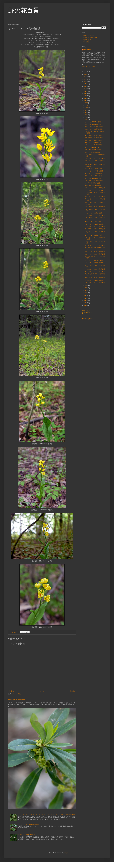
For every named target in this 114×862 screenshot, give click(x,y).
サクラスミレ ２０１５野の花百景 (95, 158)
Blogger (66, 853)
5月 (86, 119)
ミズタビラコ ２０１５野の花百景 (95, 206)
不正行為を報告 (87, 319)
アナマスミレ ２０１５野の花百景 (95, 271)
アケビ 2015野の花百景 (92, 147)
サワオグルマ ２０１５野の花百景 (95, 215)
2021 (85, 86)
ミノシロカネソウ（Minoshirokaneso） (29, 824)
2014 (85, 296)
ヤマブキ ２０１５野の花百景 (93, 235)
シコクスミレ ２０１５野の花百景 (95, 226)
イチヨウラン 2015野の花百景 (94, 126)
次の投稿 (11, 691)
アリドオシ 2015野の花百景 (93, 142)
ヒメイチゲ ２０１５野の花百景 (94, 224)
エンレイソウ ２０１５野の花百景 (95, 277)
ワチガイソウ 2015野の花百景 (94, 129)
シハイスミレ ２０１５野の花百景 (95, 282)
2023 (85, 81)
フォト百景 (86, 42)
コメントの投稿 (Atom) (17, 694)
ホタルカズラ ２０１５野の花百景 (95, 245)
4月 (86, 285)
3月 (86, 288)
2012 (85, 300)
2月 (86, 290)
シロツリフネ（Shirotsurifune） (27, 834)
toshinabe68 (87, 49)
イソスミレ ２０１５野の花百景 (94, 280)
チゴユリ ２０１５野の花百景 (93, 168)
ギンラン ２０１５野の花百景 (93, 176)
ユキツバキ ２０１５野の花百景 (94, 171)
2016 (85, 98)
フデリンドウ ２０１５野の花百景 (95, 254)
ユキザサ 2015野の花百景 (92, 183)
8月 (86, 112)
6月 (86, 117)
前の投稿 (72, 691)
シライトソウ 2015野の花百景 (94, 145)
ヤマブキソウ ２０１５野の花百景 (95, 196)
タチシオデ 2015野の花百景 (93, 178)
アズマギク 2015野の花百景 (93, 124)
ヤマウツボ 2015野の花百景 (93, 185)
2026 (85, 74)
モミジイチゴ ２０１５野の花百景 (95, 229)
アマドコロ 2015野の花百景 (93, 149)
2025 (85, 76)
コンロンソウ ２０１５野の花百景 (95, 188)
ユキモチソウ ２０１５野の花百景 (95, 251)
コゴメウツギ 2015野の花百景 (94, 140)
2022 (85, 84)
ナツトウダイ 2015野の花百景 (94, 135)
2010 (85, 305)
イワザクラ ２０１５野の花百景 (94, 260)
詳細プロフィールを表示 (88, 66)
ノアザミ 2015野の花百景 (92, 152)
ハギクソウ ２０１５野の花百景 (94, 263)
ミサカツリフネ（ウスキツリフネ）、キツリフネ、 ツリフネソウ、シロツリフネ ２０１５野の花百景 (46, 814)
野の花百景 (23, 10)
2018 (85, 93)
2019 (85, 91)
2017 (85, 96)
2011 (85, 303)
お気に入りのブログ (89, 35)
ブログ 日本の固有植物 (90, 37)
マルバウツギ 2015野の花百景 (94, 137)
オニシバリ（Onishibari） (16, 700)
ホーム (42, 691)
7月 (86, 115)
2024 (85, 79)
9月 (86, 110)
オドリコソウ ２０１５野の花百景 (95, 190)
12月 (86, 103)
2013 (85, 298)
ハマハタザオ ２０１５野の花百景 (95, 269)
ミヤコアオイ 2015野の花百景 (94, 180)
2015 (85, 101)
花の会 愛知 (87, 40)
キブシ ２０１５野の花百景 (93, 221)
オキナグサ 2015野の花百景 (93, 122)
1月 (86, 293)
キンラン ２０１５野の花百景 (93, 173)
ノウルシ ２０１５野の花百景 (93, 213)
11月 (86, 105)
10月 (86, 107)
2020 (85, 89)
